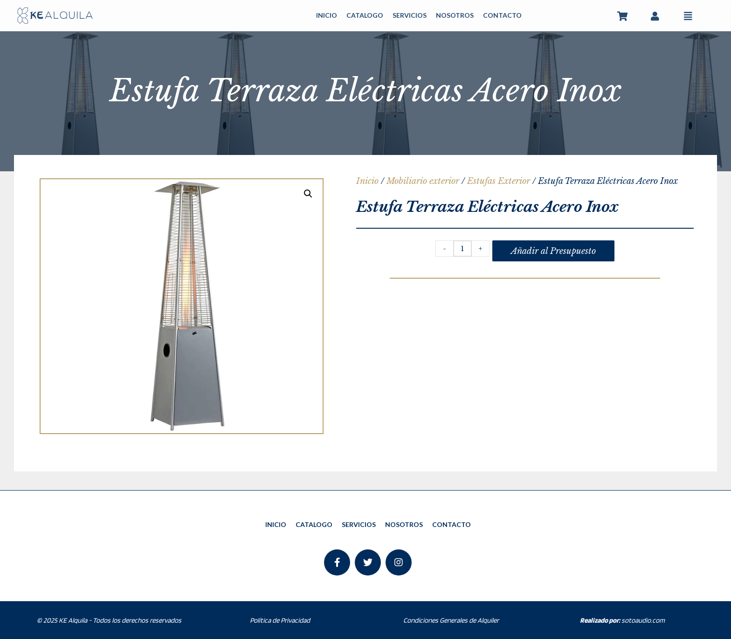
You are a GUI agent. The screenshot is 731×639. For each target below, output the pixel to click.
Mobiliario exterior (422, 181)
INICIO (326, 15)
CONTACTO (502, 15)
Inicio (367, 181)
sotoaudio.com (622, 620)
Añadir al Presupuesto (553, 251)
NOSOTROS (455, 15)
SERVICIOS (410, 15)
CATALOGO (364, 15)
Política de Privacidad (280, 620)
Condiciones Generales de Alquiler (451, 620)
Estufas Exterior (498, 181)
